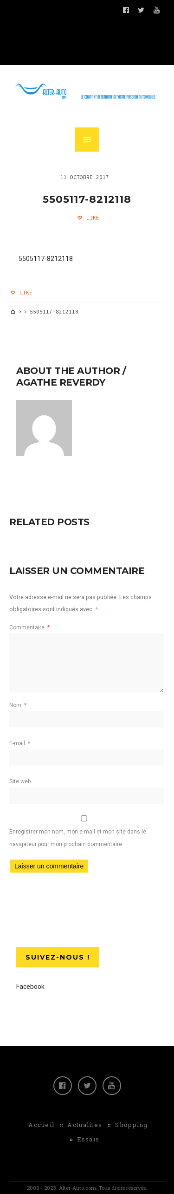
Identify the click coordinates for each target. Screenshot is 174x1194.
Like (91, 217)
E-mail (19, 743)
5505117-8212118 (87, 199)
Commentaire (29, 627)
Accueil (41, 1125)
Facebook (30, 986)
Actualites (84, 1125)
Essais (88, 1139)
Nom (17, 705)
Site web (20, 781)
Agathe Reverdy (60, 382)
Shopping (131, 1125)
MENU (87, 139)
